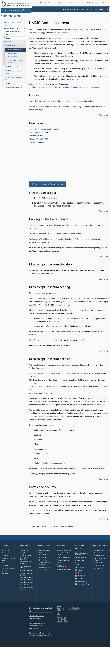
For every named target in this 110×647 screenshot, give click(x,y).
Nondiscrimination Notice (99, 562)
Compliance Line (98, 553)
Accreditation (24, 553)
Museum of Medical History (13, 90)
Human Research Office (62, 556)
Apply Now (23, 556)
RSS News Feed (81, 584)
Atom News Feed (82, 587)
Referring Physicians (45, 573)
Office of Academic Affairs (16, 10)
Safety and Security (91, 90)
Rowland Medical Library (25, 570)
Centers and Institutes (64, 553)
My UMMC (5, 568)
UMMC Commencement (63, 529)
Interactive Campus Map (8, 562)
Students (85, 9)
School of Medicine (26, 585)
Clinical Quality (43, 560)
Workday (5, 576)
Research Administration (62, 568)
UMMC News (79, 563)
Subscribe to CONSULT (79, 566)
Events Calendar (80, 560)
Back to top (103, 118)
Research (68, 3)
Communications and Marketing (82, 556)
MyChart (90, 3)
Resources (102, 9)
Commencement (104, 13)
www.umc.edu (33, 631)
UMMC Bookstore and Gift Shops (13, 81)
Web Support (97, 571)
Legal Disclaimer (98, 558)
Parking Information (8, 571)
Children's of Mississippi (42, 556)
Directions (41, 90)
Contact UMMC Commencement (11, 58)
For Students (8, 38)
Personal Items (76, 90)
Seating (66, 90)
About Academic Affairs (71, 9)
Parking (49, 90)
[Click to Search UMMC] (108, 3)
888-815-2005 (48, 638)
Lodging (32, 90)
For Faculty (7, 41)
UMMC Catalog (10, 87)
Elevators (57, 90)
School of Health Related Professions (26, 581)
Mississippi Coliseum (59, 36)
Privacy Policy (98, 566)
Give (83, 3)
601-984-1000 (47, 636)
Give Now (5, 558)
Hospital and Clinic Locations (44, 566)
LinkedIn (79, 581)
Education (47, 3)
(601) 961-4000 (41, 142)
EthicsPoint (97, 556)
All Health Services (44, 553)
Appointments (100, 3)
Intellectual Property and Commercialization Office (63, 562)
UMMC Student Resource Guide (13, 75)
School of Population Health (27, 591)
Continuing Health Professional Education (26, 560)
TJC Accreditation (99, 568)
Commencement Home (14, 52)
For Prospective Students (12, 34)
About (77, 3)
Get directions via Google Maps (47, 186)
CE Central (5, 553)
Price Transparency (44, 570)
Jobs (3, 566)
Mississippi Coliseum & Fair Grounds (44, 132)
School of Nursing (26, 588)
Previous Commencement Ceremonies (14, 64)
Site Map (5, 574)
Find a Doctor (42, 563)
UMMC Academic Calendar (14, 70)
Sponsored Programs (64, 572)
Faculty (93, 9)
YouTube (79, 576)
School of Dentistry (26, 573)
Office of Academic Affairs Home (12, 27)
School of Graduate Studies (26, 577)
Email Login (5, 556)
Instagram (80, 578)
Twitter (78, 573)
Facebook (79, 570)
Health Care (58, 3)
